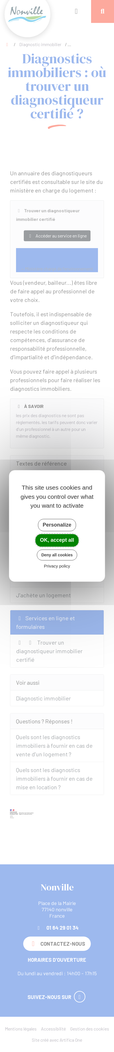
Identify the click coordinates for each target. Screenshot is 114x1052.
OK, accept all (57, 540)
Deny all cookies (57, 555)
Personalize (57, 525)
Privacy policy (57, 566)
